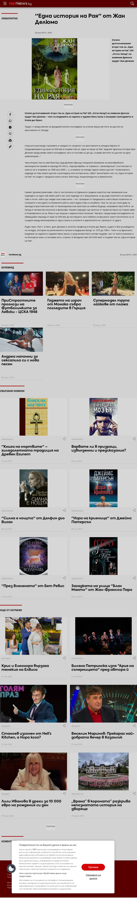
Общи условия (36, 882)
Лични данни (36, 885)
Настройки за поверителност (20, 888)
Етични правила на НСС (17, 885)
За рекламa (23, 882)
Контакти (11, 882)
